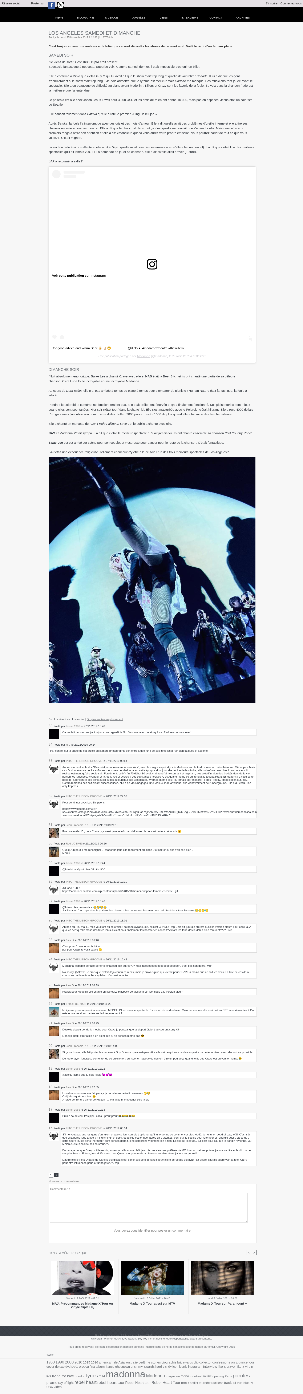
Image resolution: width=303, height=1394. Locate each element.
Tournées (137, 17)
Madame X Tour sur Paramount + (222, 1304)
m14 (247, 1367)
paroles (164, 1375)
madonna (64, 1374)
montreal (125, 1376)
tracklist (129, 1381)
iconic (137, 1367)
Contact (216, 17)
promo (177, 1376)
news (59, 17)
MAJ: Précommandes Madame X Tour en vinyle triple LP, (82, 1305)
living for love (213, 1367)
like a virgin (191, 1367)
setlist (97, 1381)
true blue (140, 1381)
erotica (51, 1367)
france (73, 1367)
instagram (148, 1367)
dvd (247, 1363)
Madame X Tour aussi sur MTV (152, 1304)
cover (232, 1363)
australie (121, 1363)
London (228, 1367)
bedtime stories (136, 1363)
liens (164, 17)
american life (100, 1363)
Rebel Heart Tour (73, 1381)
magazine (104, 1376)
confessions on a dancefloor (210, 1363)
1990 (58, 1363)
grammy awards (102, 1367)
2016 (88, 1363)
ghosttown (84, 1367)
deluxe (240, 1363)
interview (161, 1367)
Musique (111, 17)
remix (89, 1381)
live (201, 1367)
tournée (106, 1381)
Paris (153, 1376)
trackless (117, 1381)
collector (185, 1363)
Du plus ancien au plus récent (105, 718)
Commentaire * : (60, 1189)
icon (130, 1367)
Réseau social (11, 3)
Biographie (85, 17)
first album (62, 1367)
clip (177, 1363)
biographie (153, 1363)
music (135, 1376)
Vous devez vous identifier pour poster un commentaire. (152, 1230)
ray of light (189, 1376)
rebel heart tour (229, 1376)
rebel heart (206, 1376)
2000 (66, 1363)
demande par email (203, 1347)
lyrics (239, 1367)
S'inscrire (272, 3)
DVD (253, 1363)
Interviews (189, 17)
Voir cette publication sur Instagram (77, 275)
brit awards (168, 1363)
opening (144, 1376)
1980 (50, 1363)
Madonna (143, 355)
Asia (112, 1363)
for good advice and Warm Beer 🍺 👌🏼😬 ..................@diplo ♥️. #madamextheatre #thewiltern (114, 348)
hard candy (120, 1367)
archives (243, 17)
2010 (74, 1363)
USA (153, 1381)
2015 (81, 1363)
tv (148, 1381)
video (160, 1381)
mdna (115, 1376)
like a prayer (175, 1367)
